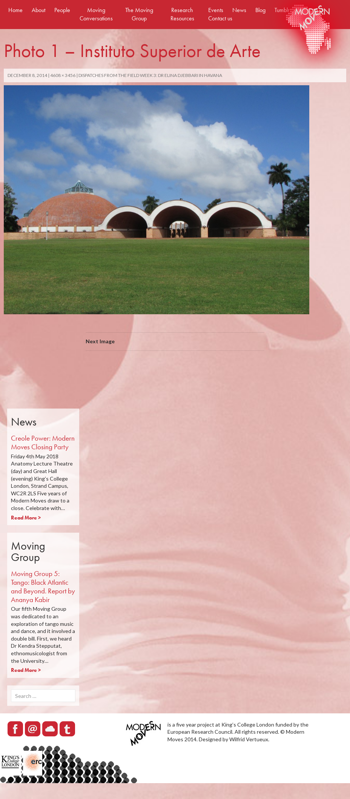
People (62, 10)
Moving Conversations (96, 14)
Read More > (26, 517)
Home (15, 10)
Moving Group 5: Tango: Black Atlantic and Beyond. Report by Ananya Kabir (43, 586)
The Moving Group (139, 14)
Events (215, 10)
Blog (260, 10)
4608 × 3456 (62, 75)
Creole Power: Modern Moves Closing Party (43, 442)
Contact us (220, 18)
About (38, 10)
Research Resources (182, 14)
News (239, 10)
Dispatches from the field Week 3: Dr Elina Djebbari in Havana (150, 75)
